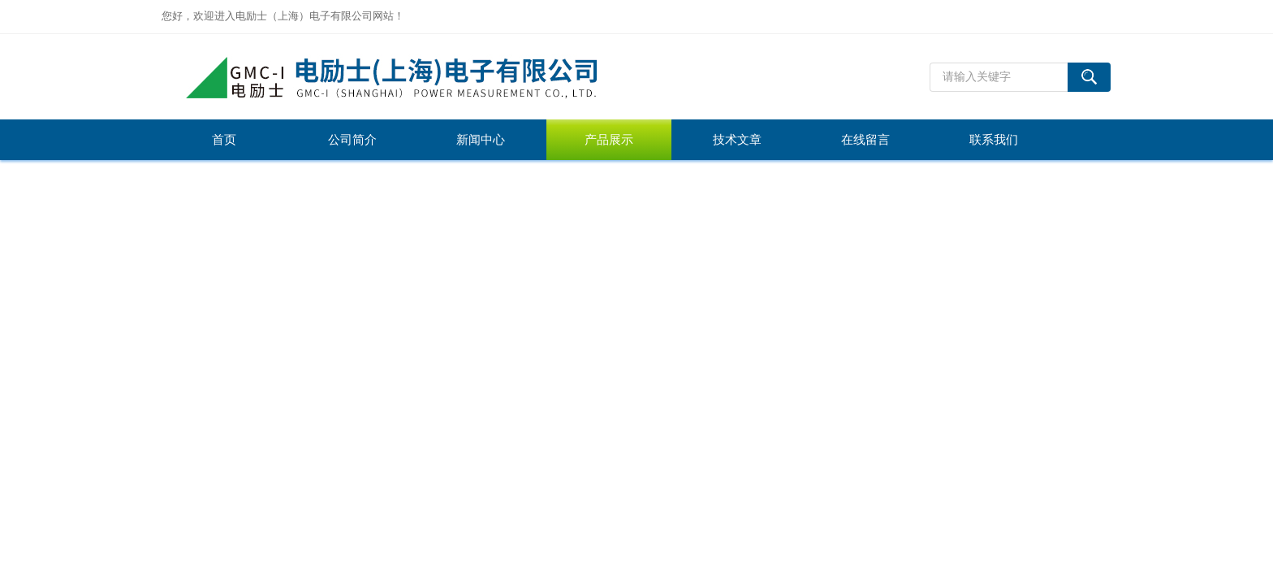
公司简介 (352, 139)
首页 (224, 139)
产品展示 (609, 139)
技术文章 (737, 139)
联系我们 (993, 139)
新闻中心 (480, 139)
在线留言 (865, 139)
